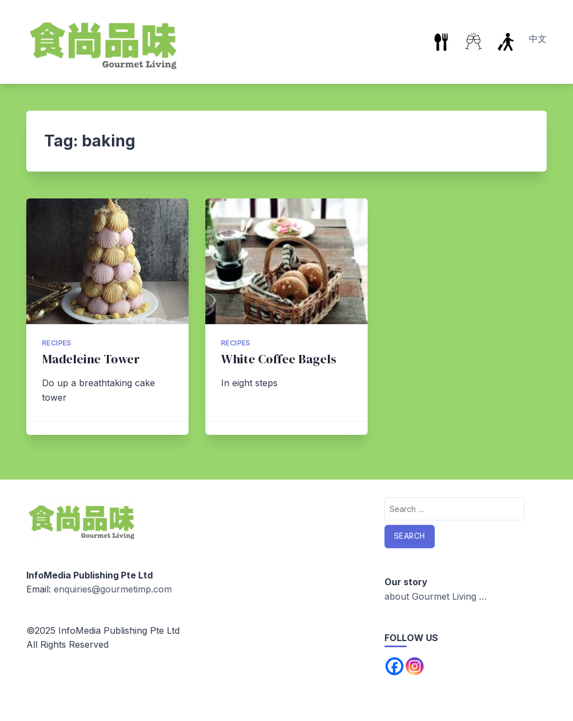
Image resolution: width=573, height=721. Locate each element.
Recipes (57, 343)
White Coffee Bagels (278, 359)
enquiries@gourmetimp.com (113, 589)
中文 (538, 38)
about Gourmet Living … (435, 596)
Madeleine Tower (91, 359)
